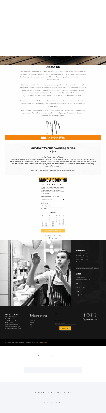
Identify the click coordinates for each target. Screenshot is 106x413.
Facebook (39, 392)
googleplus (53, 392)
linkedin (67, 392)
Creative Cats (57, 403)
